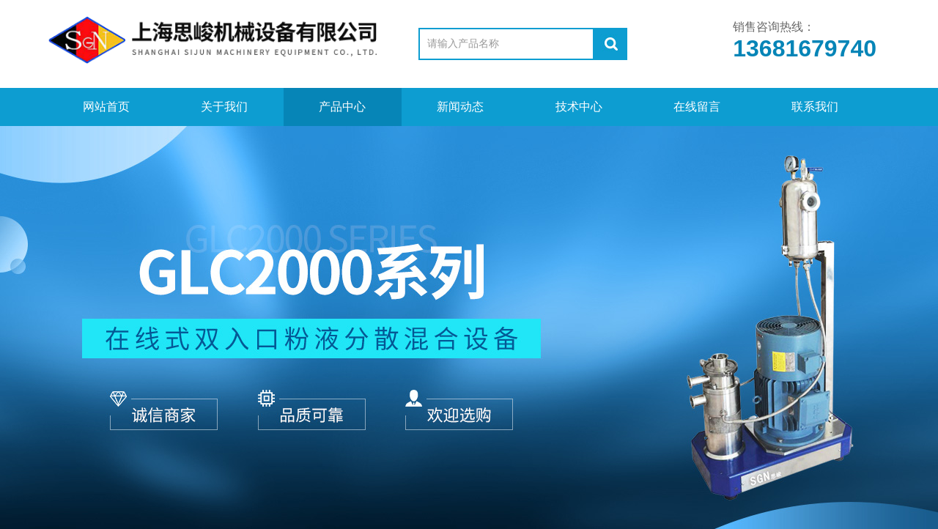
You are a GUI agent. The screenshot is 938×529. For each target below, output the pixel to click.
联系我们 (814, 106)
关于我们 (224, 106)
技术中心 (578, 106)
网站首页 (106, 106)
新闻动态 (460, 106)
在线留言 (696, 106)
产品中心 (342, 106)
